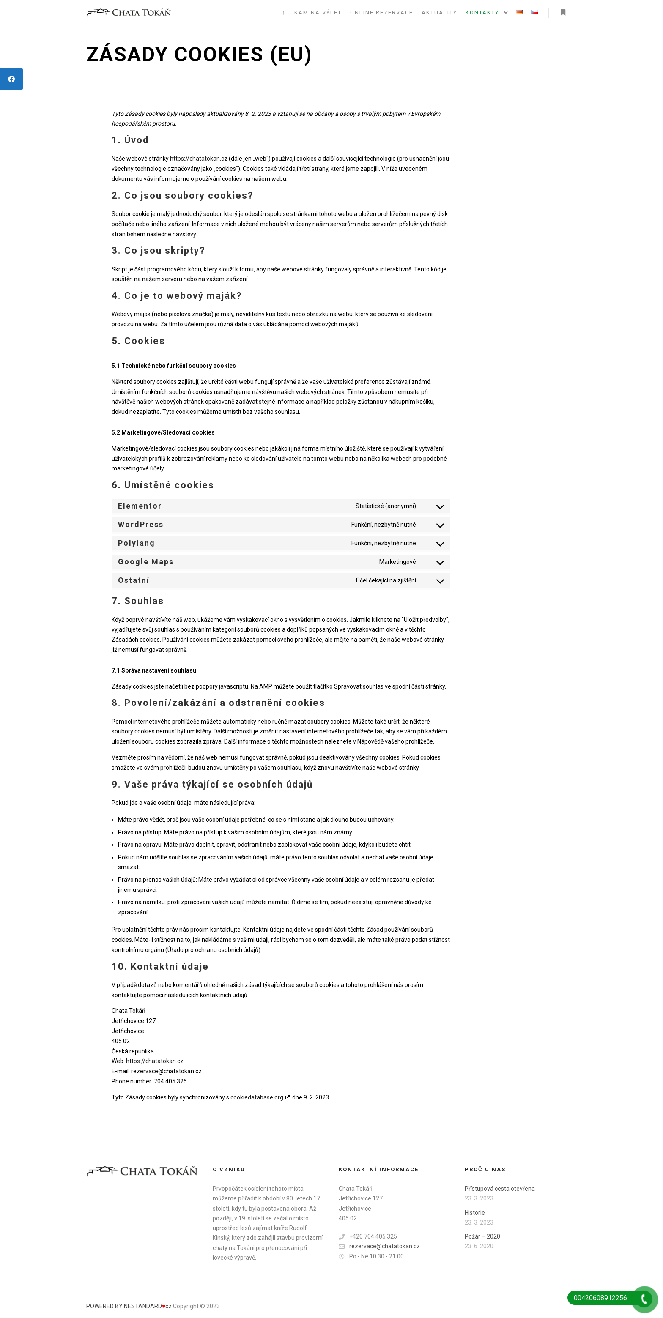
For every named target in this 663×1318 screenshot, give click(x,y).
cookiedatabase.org (256, 1097)
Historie (475, 1212)
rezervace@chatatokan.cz (379, 1246)
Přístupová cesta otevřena (500, 1188)
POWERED (100, 1306)
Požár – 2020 (482, 1236)
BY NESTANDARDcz (143, 1306)
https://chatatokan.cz (198, 158)
